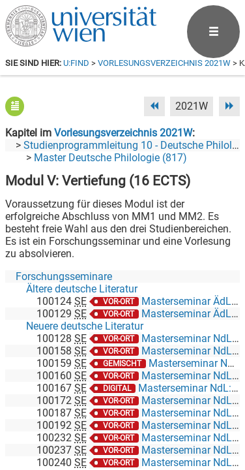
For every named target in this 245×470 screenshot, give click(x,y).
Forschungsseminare (64, 276)
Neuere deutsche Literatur (84, 326)
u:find (76, 63)
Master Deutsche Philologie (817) (110, 157)
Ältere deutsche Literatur (81, 289)
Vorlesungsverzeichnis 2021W (164, 63)
